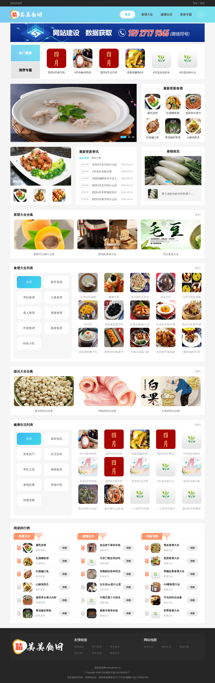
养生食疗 (79, 653)
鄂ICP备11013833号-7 (118, 672)
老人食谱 (29, 312)
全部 (29, 282)
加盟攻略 (29, 500)
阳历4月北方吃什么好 (104, 185)
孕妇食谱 (29, 297)
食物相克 (56, 469)
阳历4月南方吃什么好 (104, 199)
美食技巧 (29, 454)
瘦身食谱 (56, 328)
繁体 (202, 3)
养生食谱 (114, 646)
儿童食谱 (56, 297)
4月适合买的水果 (102, 171)
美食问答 (56, 484)
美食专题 (184, 646)
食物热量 (29, 484)
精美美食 (79, 646)
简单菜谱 (97, 653)
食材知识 (56, 438)
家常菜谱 (56, 282)
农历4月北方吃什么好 (104, 164)
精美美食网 (16, 3)
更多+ (198, 214)
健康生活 (166, 646)
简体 (195, 3)
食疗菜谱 (97, 646)
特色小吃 (29, 343)
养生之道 (29, 469)
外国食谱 (29, 328)
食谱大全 (148, 646)
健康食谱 (114, 653)
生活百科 (56, 454)
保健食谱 (56, 312)
